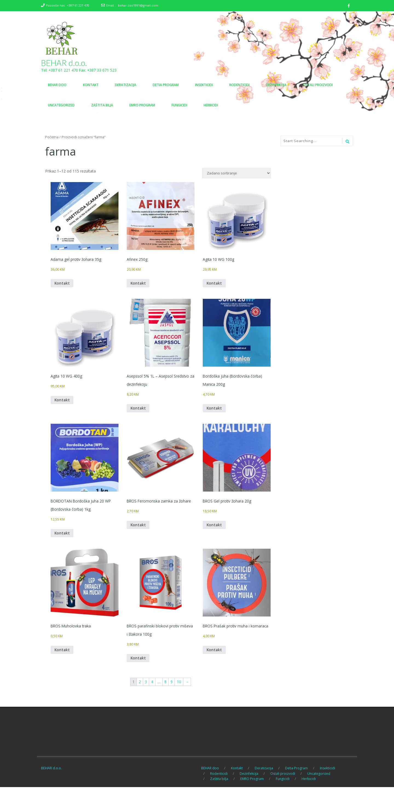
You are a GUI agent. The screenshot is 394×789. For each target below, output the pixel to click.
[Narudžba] (236, 173)
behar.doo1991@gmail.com (138, 5)
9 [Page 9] (172, 683)
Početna (52, 137)
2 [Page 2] (139, 683)
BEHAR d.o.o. (64, 63)
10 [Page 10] (179, 683)
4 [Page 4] (152, 683)
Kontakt (62, 283)
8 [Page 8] (165, 683)
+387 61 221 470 (78, 5)
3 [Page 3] (146, 683)
